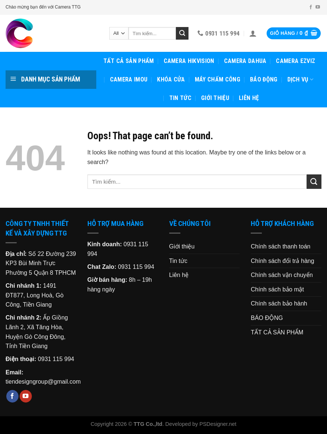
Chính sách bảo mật (277, 289)
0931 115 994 (56, 359)
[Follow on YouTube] (318, 7)
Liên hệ (249, 97)
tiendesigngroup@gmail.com (43, 381)
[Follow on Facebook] (310, 7)
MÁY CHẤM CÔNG (217, 79)
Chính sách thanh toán (280, 246)
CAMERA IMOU (129, 79)
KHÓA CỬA (171, 79)
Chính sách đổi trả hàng (282, 261)
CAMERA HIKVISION (189, 60)
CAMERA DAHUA (245, 60)
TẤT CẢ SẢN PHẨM (128, 60)
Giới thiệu (215, 97)
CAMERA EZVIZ (295, 60)
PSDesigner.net (217, 424)
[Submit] (182, 33)
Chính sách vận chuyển (282, 275)
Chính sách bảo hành (279, 303)
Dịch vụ (300, 79)
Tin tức (180, 97)
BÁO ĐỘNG (264, 79)
